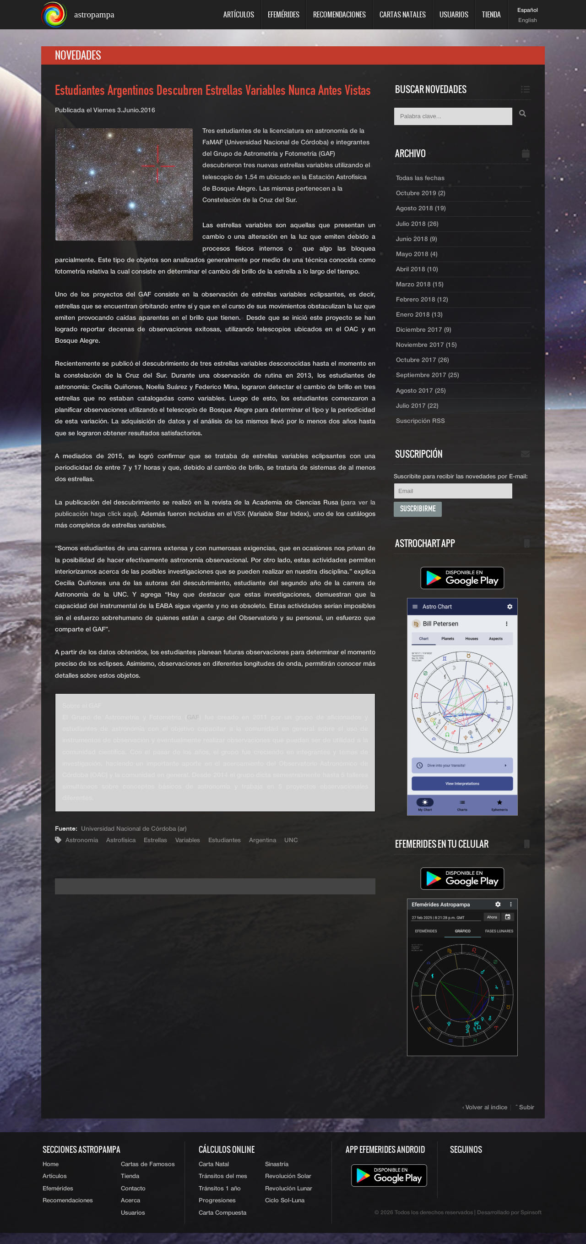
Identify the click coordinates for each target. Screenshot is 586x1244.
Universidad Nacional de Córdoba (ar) (137, 830)
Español (527, 10)
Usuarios (454, 14)
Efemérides (283, 14)
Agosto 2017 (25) (421, 398)
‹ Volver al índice (486, 1116)
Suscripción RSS (420, 429)
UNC (302, 841)
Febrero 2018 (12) (422, 304)
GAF (193, 719)
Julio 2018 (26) (417, 227)
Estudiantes (232, 841)
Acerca (130, 1212)
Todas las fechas (420, 180)
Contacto (133, 1199)
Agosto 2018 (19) (421, 211)
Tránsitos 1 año (220, 1199)
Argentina (272, 841)
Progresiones (217, 1212)
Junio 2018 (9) (417, 242)
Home (51, 1174)
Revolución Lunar (288, 1199)
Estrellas (158, 841)
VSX (240, 515)
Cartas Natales (403, 14)
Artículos (238, 14)
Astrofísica (122, 841)
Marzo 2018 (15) (420, 289)
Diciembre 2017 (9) (424, 336)
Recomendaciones (339, 14)
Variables (192, 841)
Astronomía (82, 841)
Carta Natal (214, 1174)
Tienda (491, 14)
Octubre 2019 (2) (421, 195)
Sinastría (276, 1174)
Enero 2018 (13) (419, 320)
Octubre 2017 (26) (423, 367)
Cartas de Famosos (148, 1174)
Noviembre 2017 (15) (426, 351)
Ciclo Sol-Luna (284, 1212)
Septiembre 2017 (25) (428, 382)
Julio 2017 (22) (417, 414)
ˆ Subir (525, 1116)
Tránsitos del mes (223, 1186)
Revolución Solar (288, 1186)
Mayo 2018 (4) (417, 258)
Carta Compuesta (222, 1224)
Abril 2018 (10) (417, 273)
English (527, 20)
